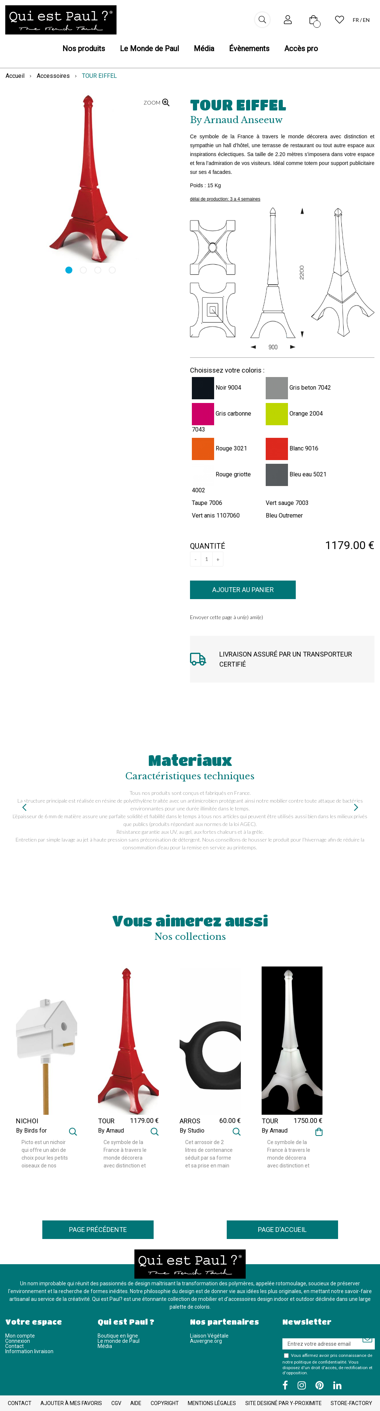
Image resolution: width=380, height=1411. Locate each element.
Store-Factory (351, 1403)
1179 (144, 1120)
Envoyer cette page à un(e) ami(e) (226, 617)
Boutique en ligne (118, 1335)
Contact (14, 1346)
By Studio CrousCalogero (199, 1134)
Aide (135, 1403)
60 (230, 1120)
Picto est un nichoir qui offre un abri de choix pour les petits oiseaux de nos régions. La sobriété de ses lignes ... (45, 1154)
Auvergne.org (206, 1341)
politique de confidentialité (320, 1362)
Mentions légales (212, 1403)
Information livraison (29, 1351)
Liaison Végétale (209, 1335)
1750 (308, 1120)
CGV (116, 1403)
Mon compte (20, 1335)
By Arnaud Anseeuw (111, 1134)
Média (105, 1346)
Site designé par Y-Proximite (283, 1403)
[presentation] (24, 807)
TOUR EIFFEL (238, 104)
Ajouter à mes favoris (71, 1403)
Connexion (17, 1341)
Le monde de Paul (119, 1341)
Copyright (165, 1403)
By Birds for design (31, 1134)
